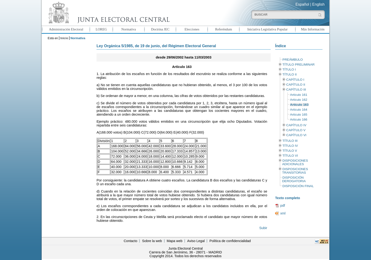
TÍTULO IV (290, 145)
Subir (263, 228)
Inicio (64, 38)
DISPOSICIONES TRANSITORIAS (295, 170)
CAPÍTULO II (295, 84)
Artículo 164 (298, 109)
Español (302, 4)
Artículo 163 (299, 104)
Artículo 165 (298, 114)
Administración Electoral (66, 29)
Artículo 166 (298, 119)
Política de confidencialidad (230, 241)
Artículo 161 (298, 94)
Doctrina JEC (160, 29)
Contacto (130, 241)
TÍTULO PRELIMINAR (299, 64)
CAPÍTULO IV (296, 125)
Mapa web (174, 241)
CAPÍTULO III (296, 89)
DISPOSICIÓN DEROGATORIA (294, 179)
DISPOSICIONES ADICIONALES (295, 162)
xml (282, 213)
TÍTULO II (290, 74)
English (318, 4)
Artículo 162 (298, 99)
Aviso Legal (196, 241)
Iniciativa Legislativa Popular (267, 29)
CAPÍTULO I (295, 79)
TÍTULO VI (290, 155)
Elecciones (192, 29)
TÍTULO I (289, 69)
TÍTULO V (290, 150)
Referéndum (223, 29)
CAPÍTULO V (295, 130)
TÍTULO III (290, 141)
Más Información (313, 29)
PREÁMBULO (293, 59)
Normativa (128, 29)
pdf (282, 205)
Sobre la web (152, 241)
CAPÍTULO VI (296, 135)
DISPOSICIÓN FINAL (298, 186)
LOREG (101, 29)
